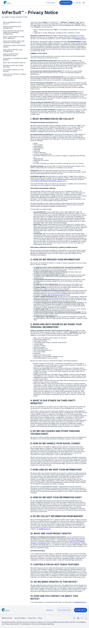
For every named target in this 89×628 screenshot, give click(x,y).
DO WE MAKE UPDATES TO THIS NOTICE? (13, 70)
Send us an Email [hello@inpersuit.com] (64, 610)
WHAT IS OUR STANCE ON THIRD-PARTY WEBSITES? (14, 37)
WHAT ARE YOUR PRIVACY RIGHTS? (14, 62)
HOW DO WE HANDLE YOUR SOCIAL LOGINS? (14, 46)
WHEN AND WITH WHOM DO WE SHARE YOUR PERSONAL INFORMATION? (13, 32)
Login (77, 2)
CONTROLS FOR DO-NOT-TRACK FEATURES (13, 66)
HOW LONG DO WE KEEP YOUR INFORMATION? (12, 50)
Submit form (49, 610)
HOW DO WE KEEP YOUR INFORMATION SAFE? (10, 54)
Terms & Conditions (20, 618)
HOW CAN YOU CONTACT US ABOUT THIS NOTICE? (14, 74)
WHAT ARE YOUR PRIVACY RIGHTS (54, 295)
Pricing (40, 618)
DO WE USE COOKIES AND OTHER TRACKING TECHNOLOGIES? (13, 41)
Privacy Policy (32, 618)
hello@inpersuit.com (80, 38)
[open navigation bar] (83, 2)
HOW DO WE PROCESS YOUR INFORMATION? (12, 27)
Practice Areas (51, 2)
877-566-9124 (66, 2)
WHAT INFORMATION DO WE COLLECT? (12, 23)
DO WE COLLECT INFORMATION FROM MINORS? (15, 59)
